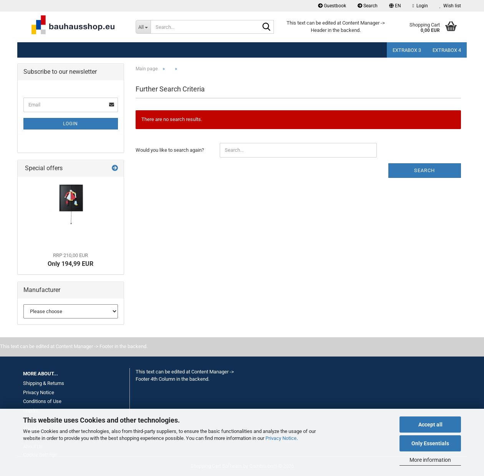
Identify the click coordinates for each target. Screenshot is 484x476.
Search (368, 5)
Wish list (450, 5)
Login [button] (420, 5)
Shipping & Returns (43, 383)
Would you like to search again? (170, 150)
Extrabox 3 (407, 50)
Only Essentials (430, 443)
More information (430, 460)
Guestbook (332, 5)
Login (70, 123)
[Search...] (143, 27)
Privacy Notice (281, 438)
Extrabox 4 (447, 50)
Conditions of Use (42, 401)
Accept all (430, 424)
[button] (395, 6)
